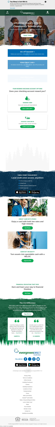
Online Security (27, 380)
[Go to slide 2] (27, 43)
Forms (27, 393)
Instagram (34, 359)
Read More (12, 8)
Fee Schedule (27, 406)
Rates (27, 404)
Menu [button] (7, 12)
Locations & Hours (27, 389)
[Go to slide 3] (29, 43)
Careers (27, 384)
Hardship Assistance (27, 386)
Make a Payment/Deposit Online (27, 400)
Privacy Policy (27, 375)
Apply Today (27, 35)
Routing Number (27, 391)
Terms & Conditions (27, 377)
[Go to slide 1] (25, 43)
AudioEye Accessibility (27, 413)
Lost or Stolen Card (27, 402)
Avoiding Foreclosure (27, 382)
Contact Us (27, 411)
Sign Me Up (27, 314)
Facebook (25, 359)
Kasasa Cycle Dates (27, 397)
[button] (47, 12)
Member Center (27, 408)
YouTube (38, 359)
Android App (34, 365)
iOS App (21, 365)
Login (47, 12)
